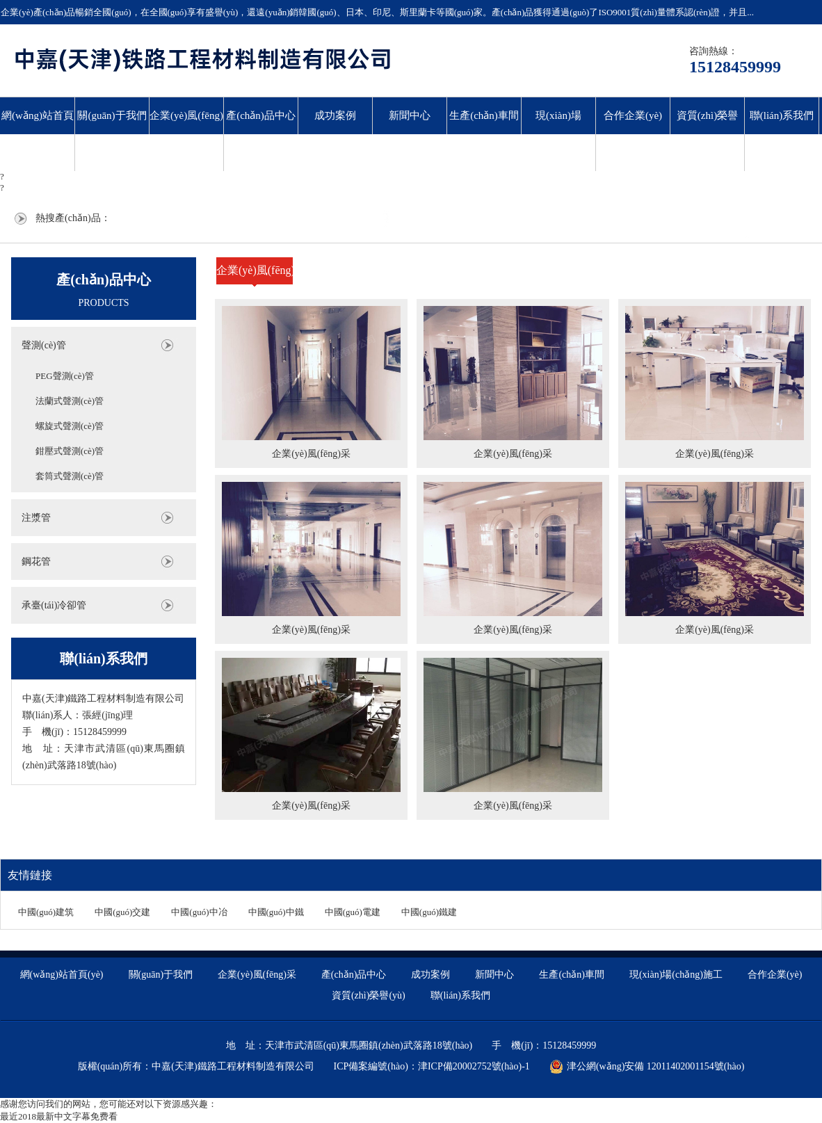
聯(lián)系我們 (782, 115)
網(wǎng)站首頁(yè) (37, 134)
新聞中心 (409, 115)
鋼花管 (36, 561)
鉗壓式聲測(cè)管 (69, 451)
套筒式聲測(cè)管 (69, 476)
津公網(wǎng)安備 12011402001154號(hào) (646, 1067)
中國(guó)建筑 (46, 912)
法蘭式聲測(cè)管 (69, 401)
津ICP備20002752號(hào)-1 (474, 1066)
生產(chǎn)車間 (484, 115)
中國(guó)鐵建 (429, 912)
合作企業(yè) (633, 115)
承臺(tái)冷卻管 (54, 605)
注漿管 (36, 517)
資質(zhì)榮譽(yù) (707, 134)
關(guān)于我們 (111, 115)
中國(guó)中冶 (199, 912)
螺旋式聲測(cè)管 (69, 426)
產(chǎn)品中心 (261, 115)
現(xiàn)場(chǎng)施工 (558, 134)
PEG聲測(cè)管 (64, 376)
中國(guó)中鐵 (276, 912)
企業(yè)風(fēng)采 (186, 134)
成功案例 (335, 115)
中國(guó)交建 (122, 912)
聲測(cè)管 (44, 345)
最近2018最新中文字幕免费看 (59, 1116)
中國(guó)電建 (352, 912)
